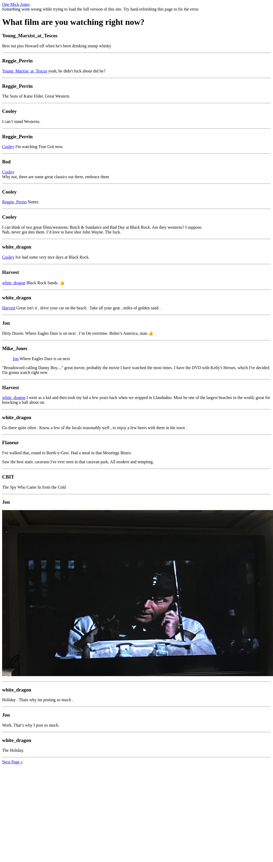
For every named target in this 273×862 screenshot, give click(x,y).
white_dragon (13, 283)
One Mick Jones (16, 4)
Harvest (8, 308)
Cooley (8, 146)
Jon (16, 358)
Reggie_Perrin (14, 202)
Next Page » (12, 762)
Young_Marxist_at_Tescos (24, 71)
